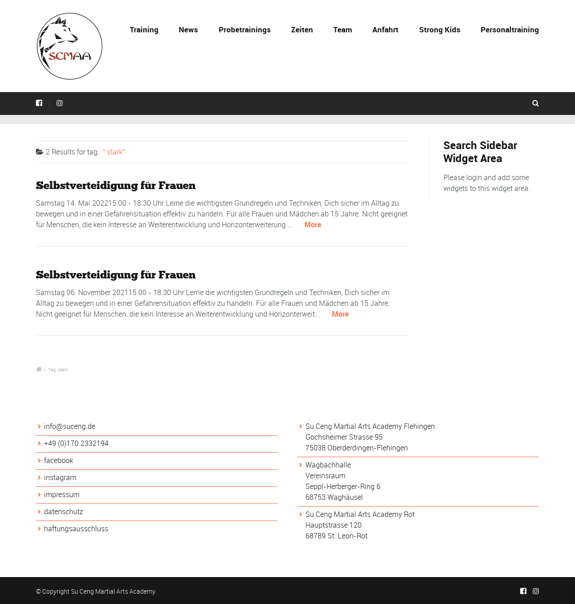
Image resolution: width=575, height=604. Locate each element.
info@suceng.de (69, 426)
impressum (62, 494)
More (313, 224)
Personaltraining (510, 29)
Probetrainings (245, 29)
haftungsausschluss (76, 528)
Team (342, 29)
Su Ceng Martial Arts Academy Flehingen (370, 426)
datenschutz (63, 511)
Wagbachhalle (328, 465)
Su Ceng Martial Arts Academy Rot (360, 514)
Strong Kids (439, 29)
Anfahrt (385, 29)
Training (144, 29)
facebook (58, 460)
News (188, 29)
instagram (60, 477)
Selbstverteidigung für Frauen (116, 185)
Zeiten (302, 29)
